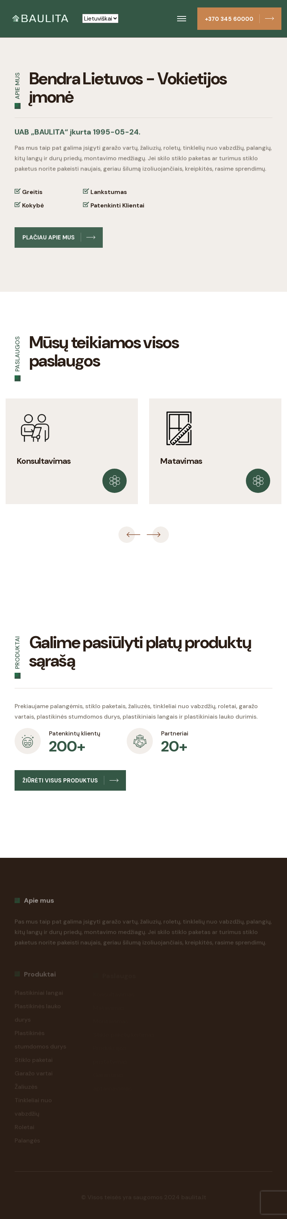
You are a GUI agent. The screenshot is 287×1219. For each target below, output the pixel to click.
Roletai (24, 1128)
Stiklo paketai (34, 1061)
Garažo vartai (34, 1075)
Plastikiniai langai (39, 994)
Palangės (27, 1142)
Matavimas (181, 461)
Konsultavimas (44, 461)
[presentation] (126, 534)
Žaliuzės (26, 1088)
